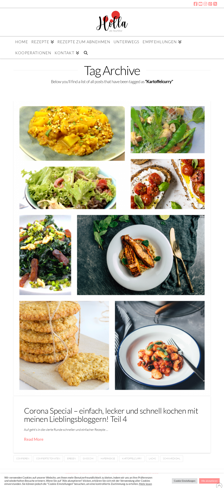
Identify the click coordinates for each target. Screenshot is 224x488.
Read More (33, 439)
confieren (22, 458)
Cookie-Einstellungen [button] (184, 480)
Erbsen (71, 458)
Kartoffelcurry (132, 458)
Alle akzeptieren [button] (209, 480)
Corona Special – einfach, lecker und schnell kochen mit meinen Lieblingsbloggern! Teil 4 (111, 415)
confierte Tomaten (48, 458)
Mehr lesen (145, 483)
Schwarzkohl (171, 458)
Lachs (152, 458)
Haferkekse (108, 458)
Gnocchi (88, 458)
